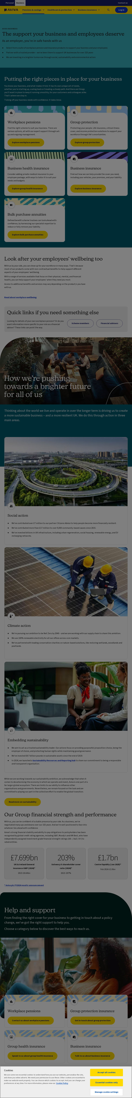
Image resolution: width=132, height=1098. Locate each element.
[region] (66, 1082)
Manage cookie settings (106, 1092)
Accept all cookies (107, 1072)
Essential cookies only (107, 1082)
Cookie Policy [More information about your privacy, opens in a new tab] (62, 1083)
